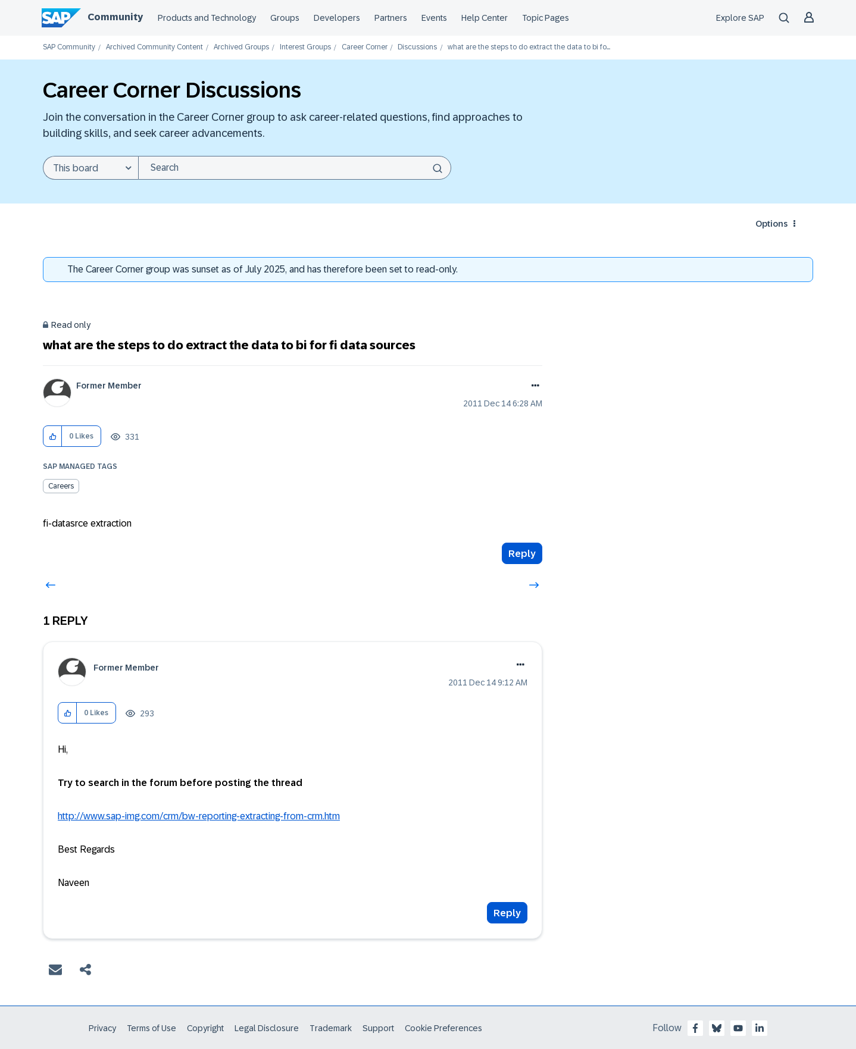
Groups (284, 18)
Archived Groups (241, 47)
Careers (61, 486)
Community (115, 17)
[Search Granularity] (90, 168)
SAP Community (69, 47)
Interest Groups (305, 47)
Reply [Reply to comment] (507, 913)
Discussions (417, 47)
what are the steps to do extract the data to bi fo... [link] (529, 47)
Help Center (484, 18)
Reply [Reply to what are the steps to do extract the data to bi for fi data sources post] (522, 554)
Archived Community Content (154, 47)
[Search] (294, 168)
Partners (390, 18)
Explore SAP (740, 18)
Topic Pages (545, 18)
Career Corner (365, 47)
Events (434, 18)
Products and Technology (207, 18)
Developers (337, 18)
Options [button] (771, 223)
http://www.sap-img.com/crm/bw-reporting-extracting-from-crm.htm (199, 816)
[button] (52, 436)
